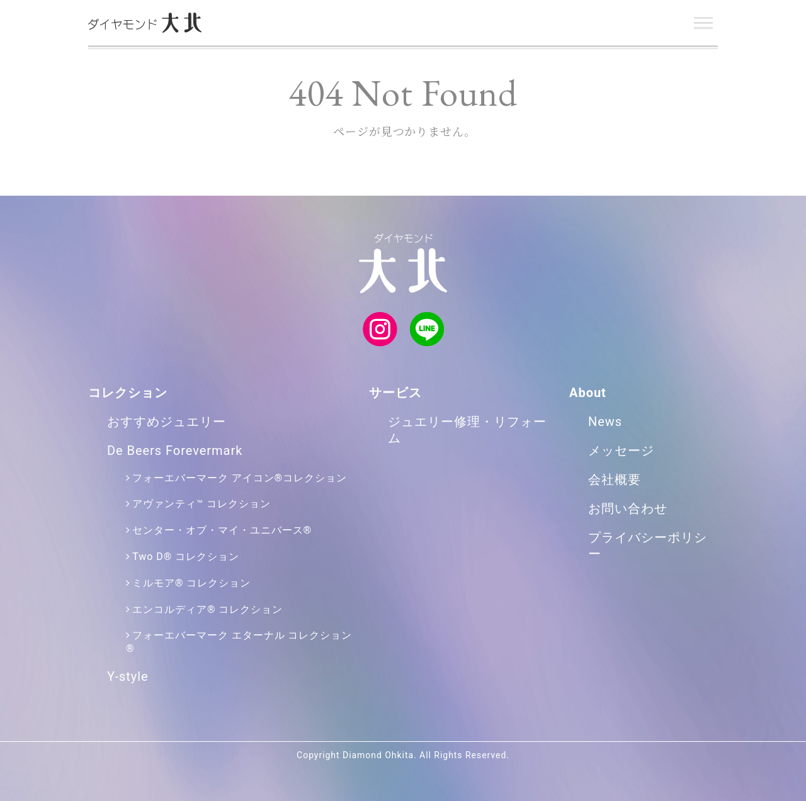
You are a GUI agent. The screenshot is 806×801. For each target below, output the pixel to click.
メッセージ (621, 450)
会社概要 (614, 479)
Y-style (128, 676)
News (605, 421)
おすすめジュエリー (166, 421)
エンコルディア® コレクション (207, 609)
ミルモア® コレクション (191, 583)
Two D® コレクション (185, 557)
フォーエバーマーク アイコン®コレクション (239, 478)
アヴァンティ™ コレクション (201, 504)
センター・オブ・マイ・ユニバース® (222, 530)
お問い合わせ (627, 508)
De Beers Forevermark (174, 450)
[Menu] (703, 23)
